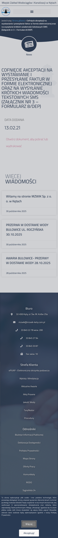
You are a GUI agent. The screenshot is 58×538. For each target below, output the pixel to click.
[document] (29, 269)
